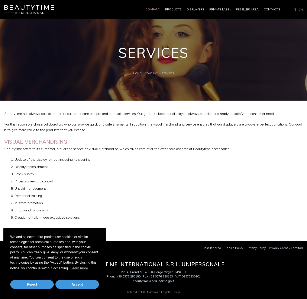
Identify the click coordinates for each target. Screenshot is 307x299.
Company (152, 9)
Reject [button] (32, 284)
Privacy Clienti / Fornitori (286, 248)
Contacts (272, 9)
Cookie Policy (233, 248)
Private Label (220, 9)
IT (295, 10)
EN (301, 10)
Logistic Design (171, 291)
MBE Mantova (149, 291)
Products (173, 9)
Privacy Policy (256, 248)
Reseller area (247, 9)
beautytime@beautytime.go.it (153, 281)
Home (137, 73)
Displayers (195, 9)
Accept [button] (77, 284)
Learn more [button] (79, 268)
